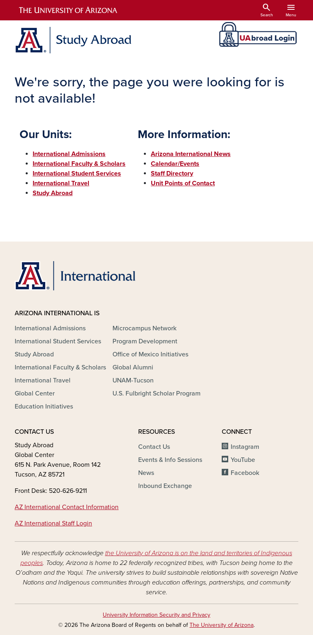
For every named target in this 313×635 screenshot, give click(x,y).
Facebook (245, 473)
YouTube (243, 460)
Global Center (35, 393)
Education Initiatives (44, 406)
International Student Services (58, 341)
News (146, 473)
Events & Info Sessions (170, 460)
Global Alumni (132, 367)
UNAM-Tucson (133, 380)
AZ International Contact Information (67, 507)
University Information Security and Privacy (156, 614)
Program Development (144, 341)
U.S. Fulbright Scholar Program (156, 393)
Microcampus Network (144, 328)
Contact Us (154, 447)
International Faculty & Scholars (60, 367)
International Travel (43, 380)
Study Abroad (34, 354)
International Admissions (50, 328)
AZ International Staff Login (53, 523)
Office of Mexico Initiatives (150, 354)
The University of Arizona (221, 625)
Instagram (245, 447)
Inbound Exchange (165, 486)
